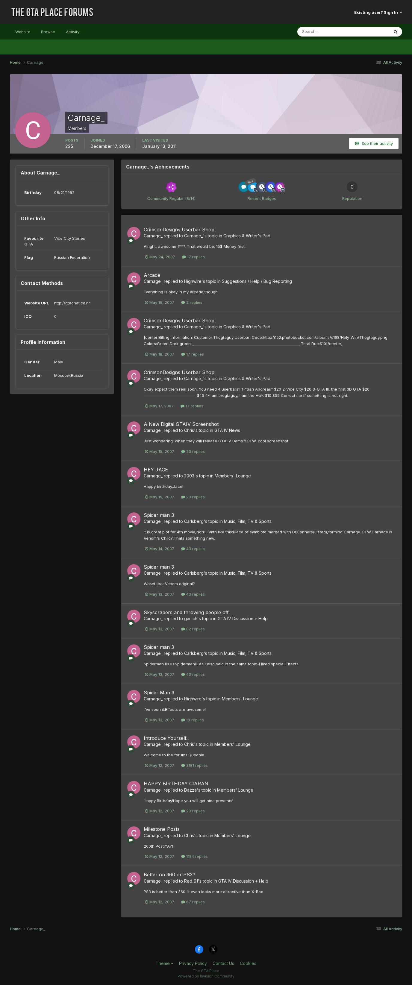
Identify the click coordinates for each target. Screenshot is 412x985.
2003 (189, 475)
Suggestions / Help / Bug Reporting (257, 281)
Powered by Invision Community (206, 976)
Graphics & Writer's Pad (246, 235)
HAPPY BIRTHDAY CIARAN (176, 784)
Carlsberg (194, 521)
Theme (164, 963)
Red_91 (191, 881)
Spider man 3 (159, 515)
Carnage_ (153, 235)
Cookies (248, 963)
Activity (72, 31)
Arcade (152, 275)
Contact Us (223, 963)
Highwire (193, 281)
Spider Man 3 (159, 693)
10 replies (192, 719)
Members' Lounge (233, 475)
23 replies (193, 451)
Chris (189, 430)
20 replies (193, 496)
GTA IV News (227, 430)
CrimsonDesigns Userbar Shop (179, 230)
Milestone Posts (162, 829)
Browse (48, 31)
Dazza (190, 790)
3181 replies (194, 765)
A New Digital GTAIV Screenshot (181, 424)
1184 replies (194, 856)
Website (22, 31)
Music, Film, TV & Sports (248, 521)
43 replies (193, 548)
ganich (190, 618)
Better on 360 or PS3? (169, 875)
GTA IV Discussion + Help (243, 618)
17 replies (193, 256)
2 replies (191, 302)
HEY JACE (156, 470)
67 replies (193, 901)
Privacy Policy (193, 963)
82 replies (193, 628)
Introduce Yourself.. (166, 738)
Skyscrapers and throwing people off (186, 612)
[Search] (323, 32)
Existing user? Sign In (378, 12)
